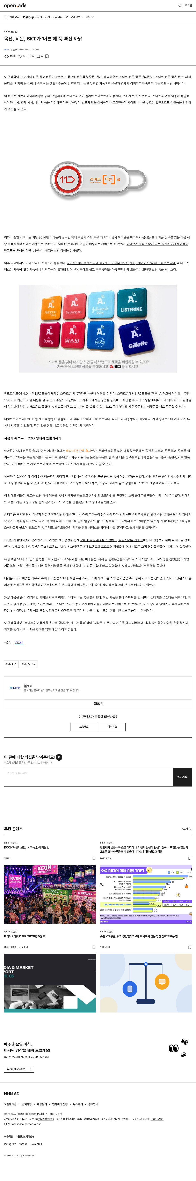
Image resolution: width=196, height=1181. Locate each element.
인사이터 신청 (60, 1104)
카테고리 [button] (11, 17)
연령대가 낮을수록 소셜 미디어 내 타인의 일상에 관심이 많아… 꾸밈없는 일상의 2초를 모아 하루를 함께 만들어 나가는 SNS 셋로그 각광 (144, 849)
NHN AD (12, 1093)
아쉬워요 (112, 726)
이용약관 (8, 1136)
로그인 (188, 5)
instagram (10, 1143)
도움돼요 (83, 726)
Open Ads (15, 5)
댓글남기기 (182, 777)
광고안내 (93, 1104)
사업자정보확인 (46, 1119)
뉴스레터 (78, 1104)
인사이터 (58, 17)
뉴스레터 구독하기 (19, 1069)
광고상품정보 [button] (72, 17)
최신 (39, 17)
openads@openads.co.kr (26, 1124)
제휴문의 (42, 1104)
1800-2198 (157, 1119)
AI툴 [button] (88, 17)
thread (24, 1143)
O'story (28, 17)
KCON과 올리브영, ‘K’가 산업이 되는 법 (26, 847)
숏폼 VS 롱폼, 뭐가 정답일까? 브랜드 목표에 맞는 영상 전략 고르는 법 (139, 936)
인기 (47, 17)
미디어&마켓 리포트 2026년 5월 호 (24, 936)
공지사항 (27, 1104)
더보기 (186, 829)
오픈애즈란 (10, 1104)
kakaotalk (37, 1143)
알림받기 (98, 703)
